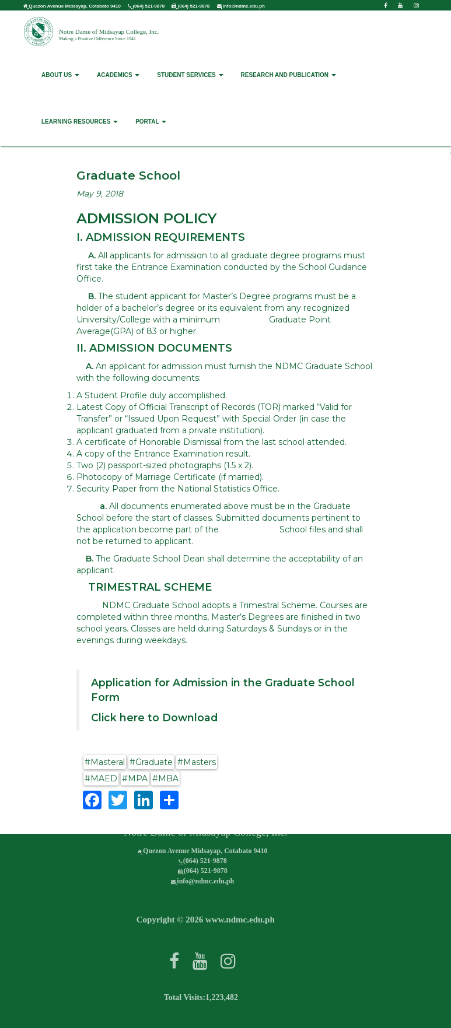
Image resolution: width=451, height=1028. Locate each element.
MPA (138, 778)
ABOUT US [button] (60, 74)
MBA (168, 778)
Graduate (154, 762)
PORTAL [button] (150, 120)
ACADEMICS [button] (118, 74)
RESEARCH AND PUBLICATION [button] (288, 74)
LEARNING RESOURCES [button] (79, 120)
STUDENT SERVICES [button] (190, 74)
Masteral (107, 762)
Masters (199, 762)
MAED (103, 778)
